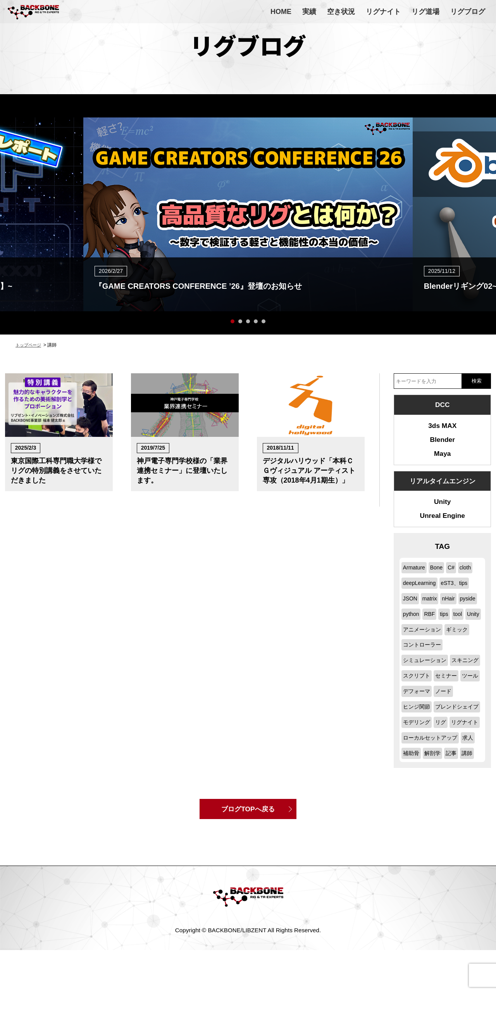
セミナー (414, 700)
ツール (440, 700)
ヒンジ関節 (417, 731)
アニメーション (456, 638)
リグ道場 (425, 12)
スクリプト (451, 685)
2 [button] (240, 321)
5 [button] (263, 321)
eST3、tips (458, 592)
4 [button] (256, 321)
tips (469, 623)
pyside (411, 623)
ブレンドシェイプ (426, 746)
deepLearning (421, 592)
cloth (469, 577)
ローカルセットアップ (432, 793)
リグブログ (467, 12)
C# (454, 577)
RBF (453, 623)
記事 (454, 808)
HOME (280, 12)
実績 (309, 12)
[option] (248, 214)
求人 (472, 793)
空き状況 (341, 12)
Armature (415, 577)
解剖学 (434, 808)
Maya (442, 458)
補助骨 (411, 808)
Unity (442, 509)
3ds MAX (442, 427)
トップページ (29, 345)
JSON (411, 607)
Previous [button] (11, 195)
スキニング (417, 685)
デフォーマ (417, 716)
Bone (439, 577)
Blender (442, 443)
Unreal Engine (442, 524)
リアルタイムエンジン (442, 487)
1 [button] (232, 321)
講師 (470, 808)
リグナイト (383, 12)
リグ (443, 762)
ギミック (414, 654)
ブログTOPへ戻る (248, 866)
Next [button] (484, 195)
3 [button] (248, 321)
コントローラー (451, 654)
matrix (431, 607)
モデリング (417, 762)
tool (408, 638)
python (434, 623)
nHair (452, 607)
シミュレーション (426, 669)
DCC (442, 405)
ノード (446, 716)
